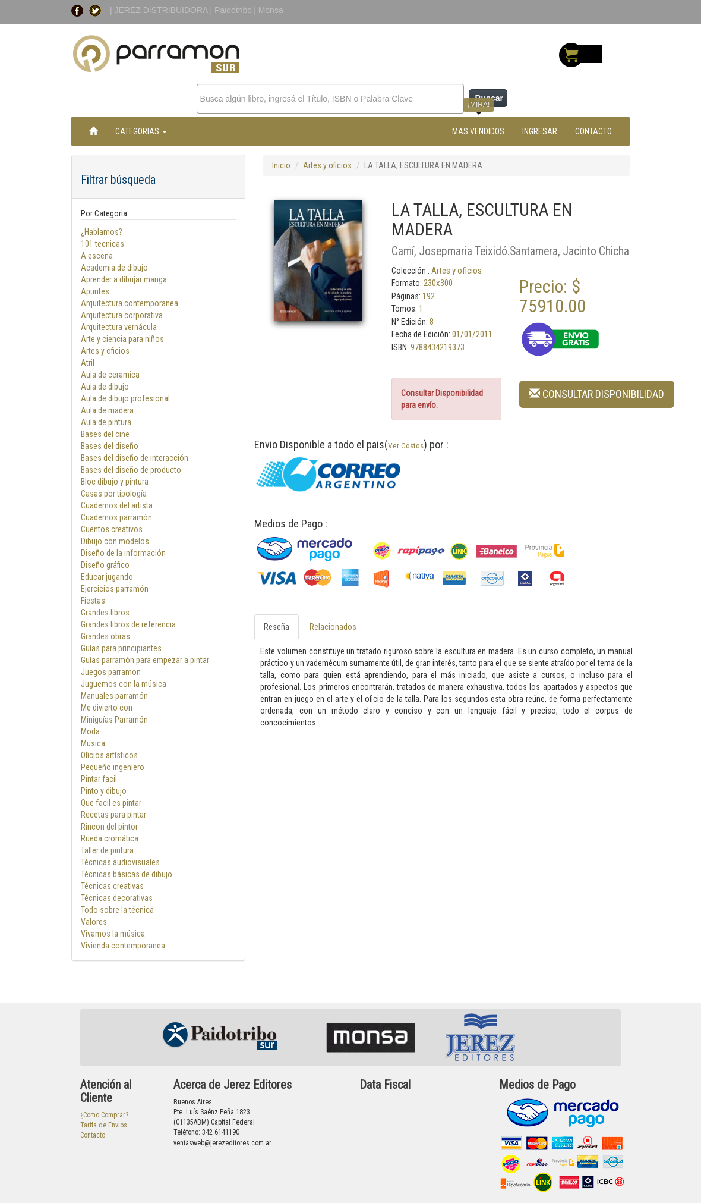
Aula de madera (107, 410)
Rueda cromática (109, 838)
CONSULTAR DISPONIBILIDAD (596, 394)
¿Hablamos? (101, 232)
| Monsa (268, 10)
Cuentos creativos (112, 529)
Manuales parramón (114, 696)
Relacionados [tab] (333, 627)
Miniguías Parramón (114, 719)
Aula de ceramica (110, 374)
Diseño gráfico (105, 565)
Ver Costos (406, 445)
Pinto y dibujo (104, 791)
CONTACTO (593, 131)
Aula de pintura (106, 422)
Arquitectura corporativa (122, 315)
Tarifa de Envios (103, 1125)
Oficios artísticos (109, 755)
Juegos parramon (111, 672)
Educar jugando (107, 577)
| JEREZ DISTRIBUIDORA (160, 10)
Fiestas (93, 600)
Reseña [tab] (276, 627)
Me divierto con (107, 707)
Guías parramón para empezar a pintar (145, 660)
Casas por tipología (114, 493)
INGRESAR (539, 131)
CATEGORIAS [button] (141, 131)
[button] (596, 393)
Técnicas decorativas (117, 898)
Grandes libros (105, 612)
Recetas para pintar (113, 814)
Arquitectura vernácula (119, 327)
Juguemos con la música (123, 684)
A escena (97, 255)
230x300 (438, 283)
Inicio (281, 165)
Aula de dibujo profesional (125, 398)
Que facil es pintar (111, 803)
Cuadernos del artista (117, 505)
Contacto (92, 1135)
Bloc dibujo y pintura (115, 481)
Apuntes (95, 291)
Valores (94, 921)
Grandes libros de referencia (128, 624)
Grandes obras (105, 636)
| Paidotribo (231, 10)
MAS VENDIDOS (478, 131)
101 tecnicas (102, 244)
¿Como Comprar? (104, 1115)
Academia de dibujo (114, 267)
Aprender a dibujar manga (124, 279)
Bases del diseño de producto (131, 470)
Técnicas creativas (112, 886)
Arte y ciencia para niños (122, 339)
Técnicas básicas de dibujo (126, 874)
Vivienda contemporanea (123, 945)
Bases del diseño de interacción (134, 458)
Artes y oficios (105, 351)
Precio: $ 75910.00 (552, 296)
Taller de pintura (107, 850)
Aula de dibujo (105, 386)
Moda (90, 731)
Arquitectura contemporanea (129, 303)
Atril (87, 363)
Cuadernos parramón (116, 517)
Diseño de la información (123, 553)
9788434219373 (438, 347)
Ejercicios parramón (115, 588)
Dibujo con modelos (115, 541)
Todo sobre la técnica (117, 910)
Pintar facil (99, 779)
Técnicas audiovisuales (120, 862)
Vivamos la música (113, 933)
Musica (93, 743)
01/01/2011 (472, 334)
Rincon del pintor (109, 826)
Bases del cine (105, 434)
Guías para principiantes (121, 648)
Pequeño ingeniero (112, 767)
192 (428, 296)
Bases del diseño (109, 446)
